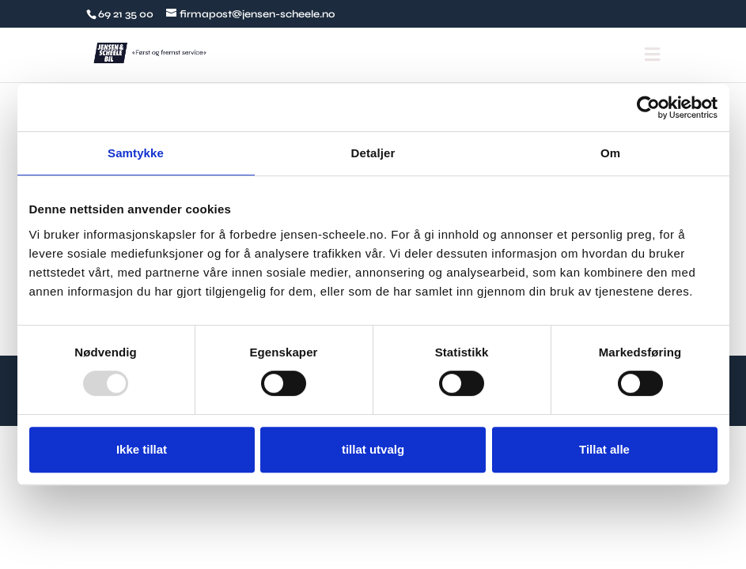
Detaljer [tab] (373, 153)
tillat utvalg (373, 449)
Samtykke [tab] (136, 153)
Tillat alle (604, 449)
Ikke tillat (141, 449)
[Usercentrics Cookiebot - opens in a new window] (648, 107)
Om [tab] (610, 153)
